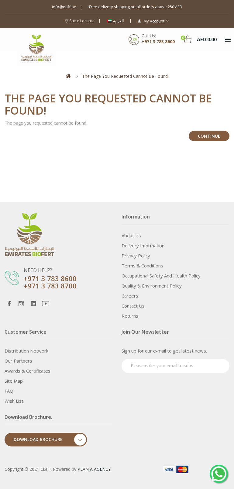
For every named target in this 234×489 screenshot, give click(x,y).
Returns (130, 316)
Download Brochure (50, 439)
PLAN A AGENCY (94, 469)
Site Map (14, 381)
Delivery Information (143, 246)
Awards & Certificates (27, 371)
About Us (131, 235)
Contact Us (133, 306)
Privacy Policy (136, 256)
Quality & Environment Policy (152, 286)
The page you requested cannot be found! (125, 76)
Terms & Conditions (142, 266)
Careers (130, 296)
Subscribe (213, 365)
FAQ (9, 391)
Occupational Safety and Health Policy (161, 276)
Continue (209, 136)
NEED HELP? (38, 270)
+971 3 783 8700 (50, 285)
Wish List (14, 401)
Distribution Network (26, 351)
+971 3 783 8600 (50, 278)
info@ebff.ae (64, 6)
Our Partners (18, 361)
